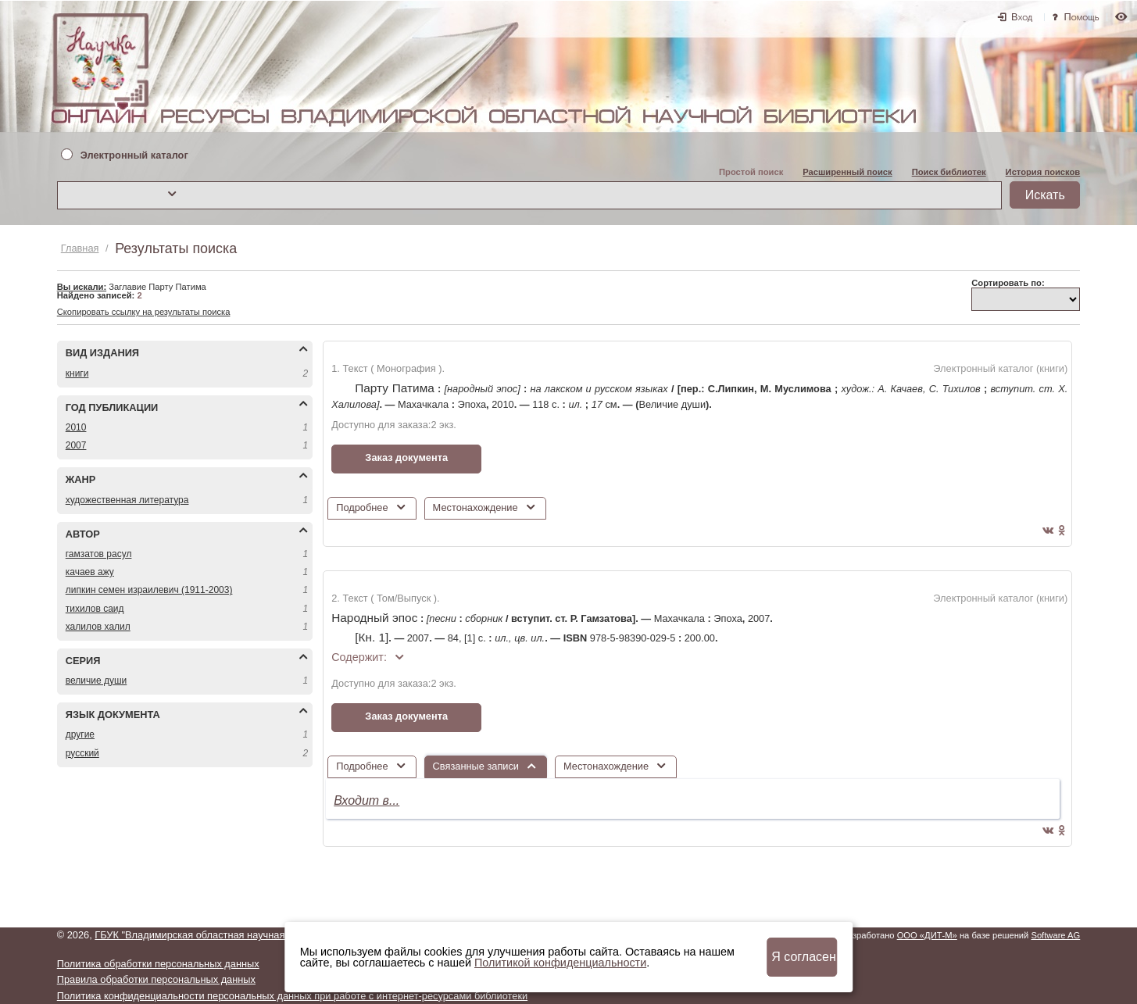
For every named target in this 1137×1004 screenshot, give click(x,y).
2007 (76, 445)
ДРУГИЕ (80, 734)
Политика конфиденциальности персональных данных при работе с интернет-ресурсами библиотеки (292, 996)
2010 (76, 427)
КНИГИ (77, 373)
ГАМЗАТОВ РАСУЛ (99, 553)
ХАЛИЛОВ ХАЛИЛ (98, 626)
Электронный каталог (134, 156)
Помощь (1081, 17)
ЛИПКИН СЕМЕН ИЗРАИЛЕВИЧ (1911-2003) (149, 589)
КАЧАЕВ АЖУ (90, 571)
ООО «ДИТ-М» (927, 935)
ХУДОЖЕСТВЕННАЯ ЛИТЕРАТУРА (127, 500)
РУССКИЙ (82, 753)
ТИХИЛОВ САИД (95, 608)
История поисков (1043, 172)
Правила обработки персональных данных (156, 979)
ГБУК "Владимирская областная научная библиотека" (220, 935)
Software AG (1055, 935)
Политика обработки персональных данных (158, 964)
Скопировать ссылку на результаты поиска (144, 311)
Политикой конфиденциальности (560, 962)
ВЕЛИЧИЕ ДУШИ (96, 680)
